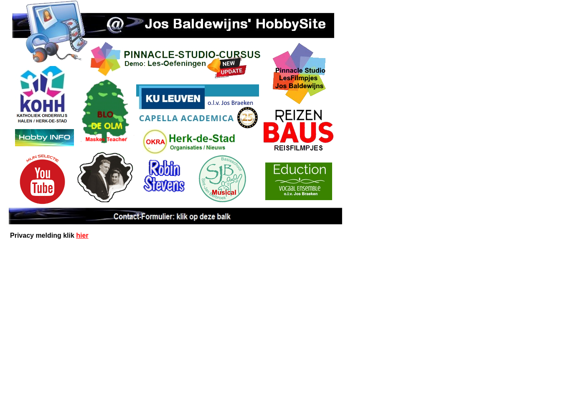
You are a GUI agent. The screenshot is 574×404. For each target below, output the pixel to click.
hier (82, 235)
